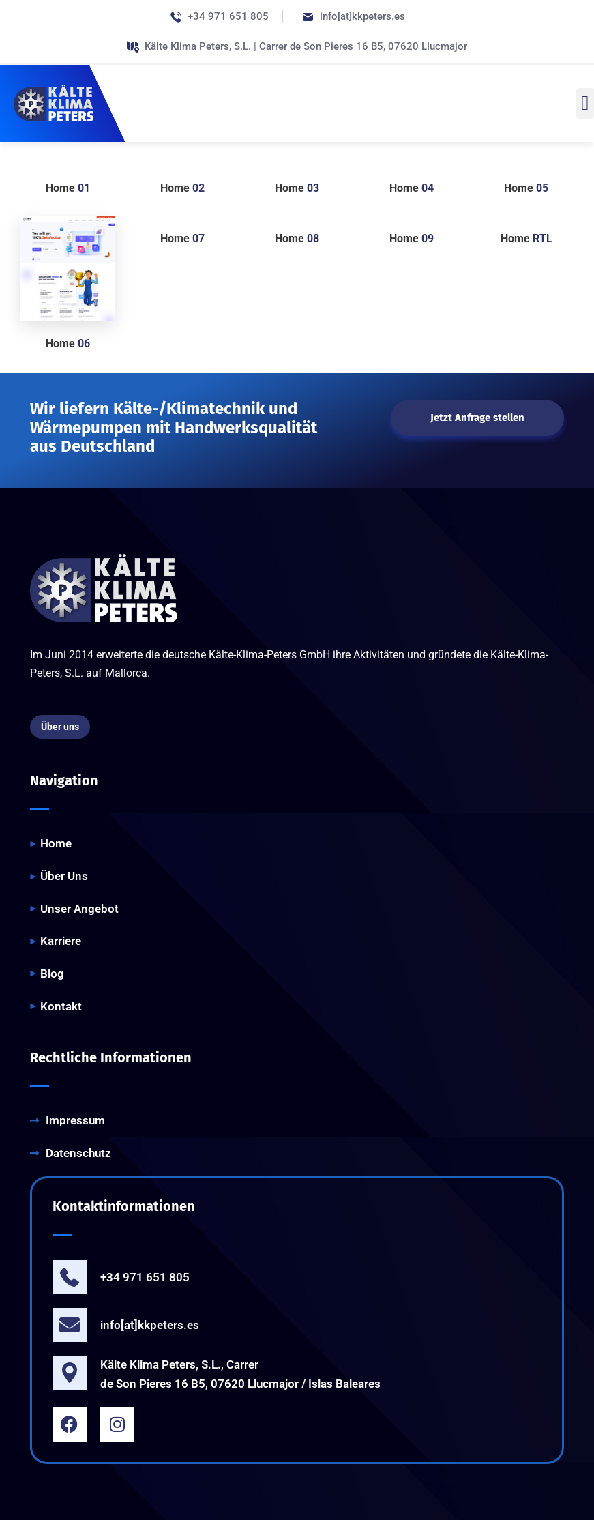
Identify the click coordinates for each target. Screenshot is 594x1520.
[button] (585, 103)
